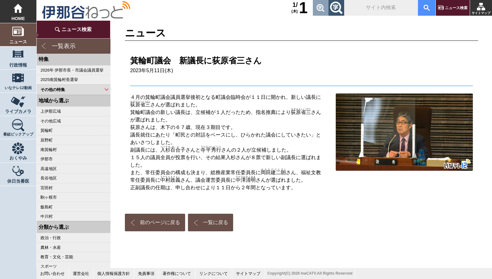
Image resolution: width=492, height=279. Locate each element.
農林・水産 (50, 247)
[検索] (381, 8)
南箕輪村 (48, 149)
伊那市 (46, 159)
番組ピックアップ (18, 134)
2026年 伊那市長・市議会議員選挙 (72, 70)
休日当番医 (18, 181)
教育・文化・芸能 (56, 257)
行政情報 (18, 64)
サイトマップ (481, 13)
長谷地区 (48, 178)
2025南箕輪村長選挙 (59, 79)
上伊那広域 (50, 111)
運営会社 (81, 273)
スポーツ (48, 266)
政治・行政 (50, 237)
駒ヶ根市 (48, 197)
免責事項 (146, 273)
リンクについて (213, 273)
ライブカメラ (18, 111)
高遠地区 (48, 168)
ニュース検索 (456, 8)
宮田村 (46, 187)
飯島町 (46, 207)
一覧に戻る (215, 222)
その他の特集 (52, 89)
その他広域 (50, 121)
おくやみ (18, 157)
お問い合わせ (52, 273)
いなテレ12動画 (18, 88)
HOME (18, 18)
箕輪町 (46, 130)
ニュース (18, 41)
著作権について (177, 273)
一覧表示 (64, 46)
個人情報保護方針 (113, 273)
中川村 (46, 216)
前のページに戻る (160, 222)
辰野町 (46, 140)
